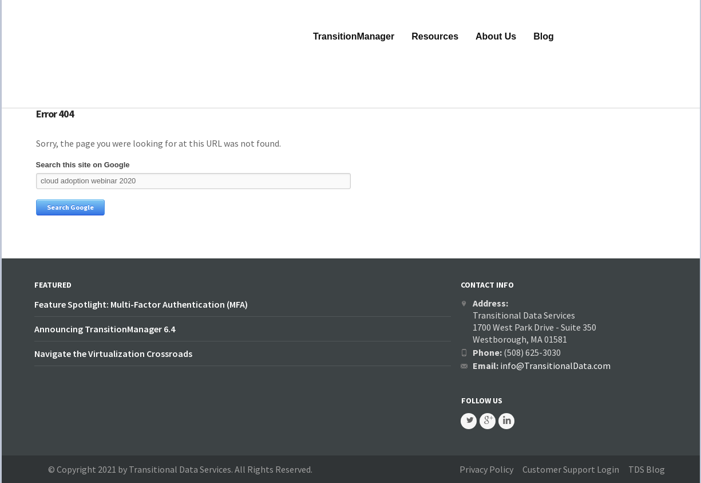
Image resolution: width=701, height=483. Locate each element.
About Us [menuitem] (496, 36)
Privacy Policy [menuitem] (486, 469)
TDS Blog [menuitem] (646, 469)
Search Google (70, 207)
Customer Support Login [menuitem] (570, 469)
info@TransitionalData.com (555, 365)
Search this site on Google (83, 164)
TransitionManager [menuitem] (353, 36)
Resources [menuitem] (434, 36)
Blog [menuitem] (543, 36)
